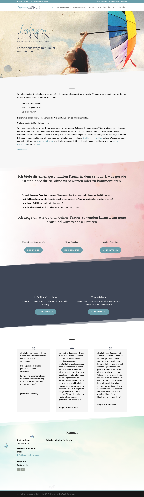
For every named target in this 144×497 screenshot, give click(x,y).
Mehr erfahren (72, 250)
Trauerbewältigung (62, 7)
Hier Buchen (33, 250)
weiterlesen (22, 149)
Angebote (90, 7)
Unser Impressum (102, 1)
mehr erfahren (110, 250)
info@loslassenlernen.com (28, 455)
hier (38, 144)
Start (52, 7)
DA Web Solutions (67, 494)
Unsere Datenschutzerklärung (118, 1)
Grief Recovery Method (92, 138)
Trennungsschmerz (78, 7)
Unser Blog (102, 7)
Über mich (111, 7)
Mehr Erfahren (98, 312)
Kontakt (122, 7)
